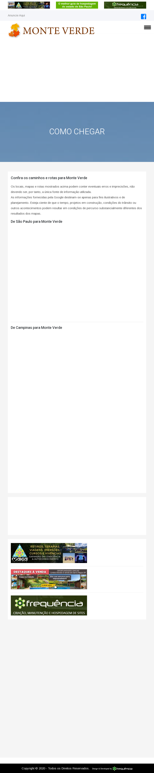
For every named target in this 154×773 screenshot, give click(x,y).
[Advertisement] (77, 72)
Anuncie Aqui (16, 15)
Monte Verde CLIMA (77, 516)
